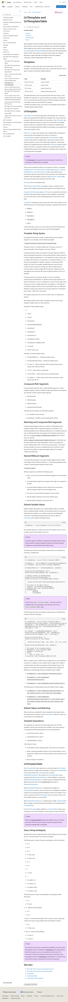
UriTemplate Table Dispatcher (35, 978)
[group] (45, 576)
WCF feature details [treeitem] (8, 17)
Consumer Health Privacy (47, 996)
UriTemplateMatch (29, 137)
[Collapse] (20, 11)
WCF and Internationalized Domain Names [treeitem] (12, 130)
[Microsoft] (3, 2)
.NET (29, 12)
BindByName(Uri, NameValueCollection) (35, 169)
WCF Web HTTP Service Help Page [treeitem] (13, 106)
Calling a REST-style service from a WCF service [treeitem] (13, 117)
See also (27, 40)
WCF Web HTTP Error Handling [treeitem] (12, 111)
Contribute (29, 996)
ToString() (26, 182)
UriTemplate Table (32, 976)
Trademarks (5, 998)
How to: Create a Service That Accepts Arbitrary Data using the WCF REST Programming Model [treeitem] (13, 97)
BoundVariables (48, 714)
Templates (27, 33)
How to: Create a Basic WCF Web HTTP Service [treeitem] (13, 75)
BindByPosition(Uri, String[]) (57, 169)
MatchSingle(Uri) (43, 795)
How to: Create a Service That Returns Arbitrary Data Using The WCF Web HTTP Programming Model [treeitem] (13, 90)
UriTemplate (28, 35)
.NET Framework (36, 12)
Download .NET (61, 6)
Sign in (64, 2)
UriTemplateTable (29, 37)
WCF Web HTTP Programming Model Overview (40, 969)
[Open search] (60, 2)
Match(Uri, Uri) (28, 133)
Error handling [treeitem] (6, 136)
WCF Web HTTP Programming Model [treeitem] (12, 62)
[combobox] (11, 14)
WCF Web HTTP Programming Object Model (39, 971)
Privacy (36, 996)
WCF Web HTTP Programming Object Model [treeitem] (12, 71)
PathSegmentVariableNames (34, 186)
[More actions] (65, 12)
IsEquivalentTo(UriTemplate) (32, 192)
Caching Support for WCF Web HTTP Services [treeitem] (12, 103)
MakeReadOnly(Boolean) (31, 775)
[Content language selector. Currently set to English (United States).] (9, 992)
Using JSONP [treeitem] (8, 113)
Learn (25, 12)
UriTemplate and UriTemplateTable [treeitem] (9, 84)
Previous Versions (15, 996)
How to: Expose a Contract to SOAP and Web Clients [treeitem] (12, 79)
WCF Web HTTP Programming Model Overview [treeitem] (12, 66)
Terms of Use (60, 996)
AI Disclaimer (5, 996)
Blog (22, 996)
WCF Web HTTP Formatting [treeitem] (11, 108)
